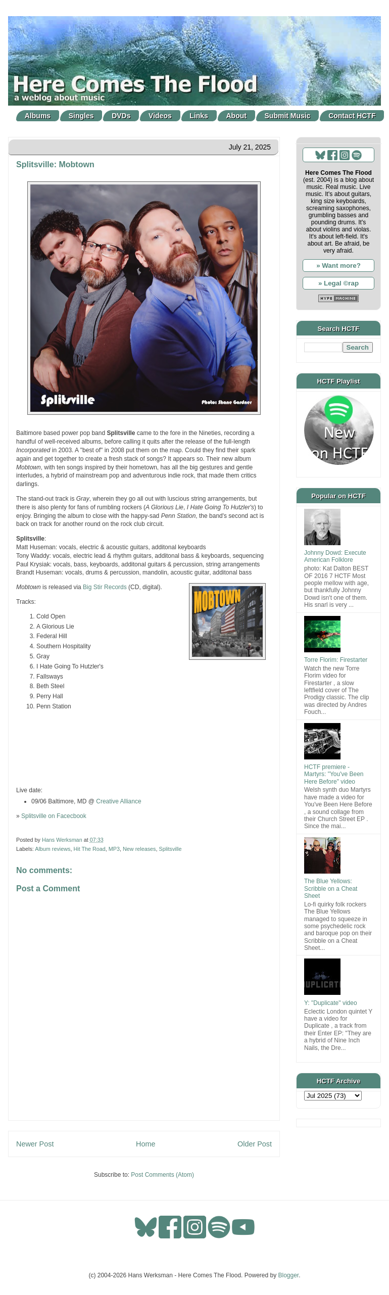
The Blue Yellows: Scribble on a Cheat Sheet (330, 888)
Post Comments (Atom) (162, 1174)
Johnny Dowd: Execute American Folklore (335, 556)
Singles (81, 116)
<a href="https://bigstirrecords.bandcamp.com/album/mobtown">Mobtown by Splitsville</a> (144, 747)
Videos (160, 116)
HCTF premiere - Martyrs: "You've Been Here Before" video (334, 774)
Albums (38, 116)
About (236, 116)
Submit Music (288, 116)
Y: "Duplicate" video (330, 1002)
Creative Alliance (118, 801)
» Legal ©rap (338, 283)
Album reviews (52, 849)
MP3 (114, 849)
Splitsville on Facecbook (53, 816)
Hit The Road (89, 849)
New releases (139, 849)
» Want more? (338, 265)
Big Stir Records (105, 587)
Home (145, 1144)
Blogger (288, 1275)
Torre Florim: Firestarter (335, 659)
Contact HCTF (351, 116)
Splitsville (170, 849)
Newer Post (35, 1144)
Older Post (254, 1144)
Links (198, 116)
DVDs (121, 116)
